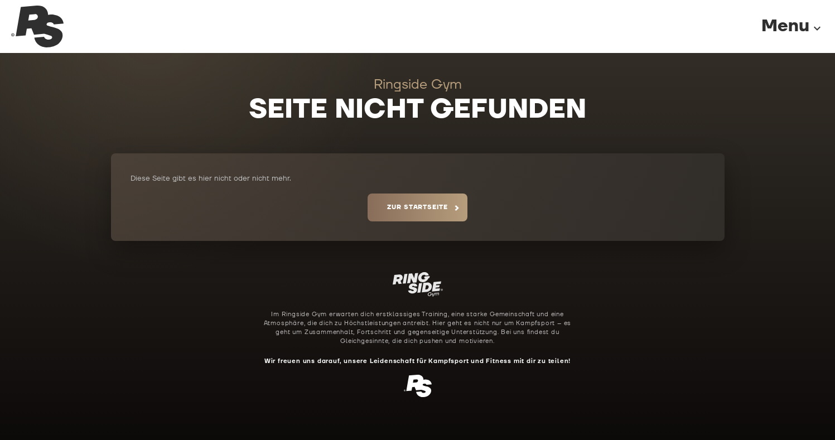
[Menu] (781, 26)
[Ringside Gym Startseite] (37, 26)
